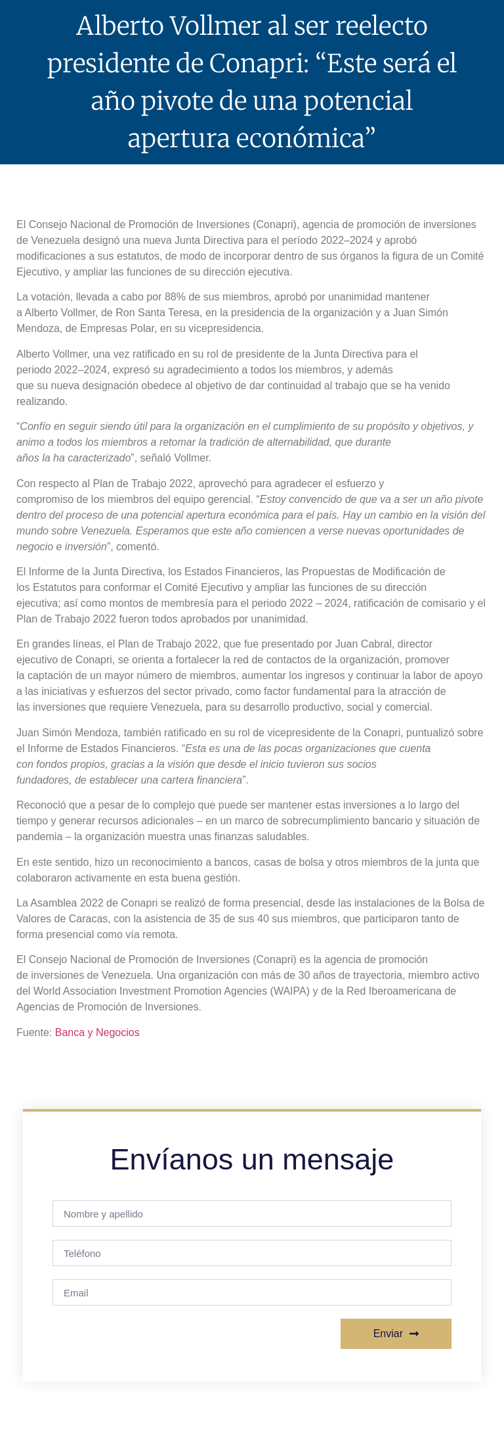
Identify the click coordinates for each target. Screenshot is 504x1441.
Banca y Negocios (97, 1032)
